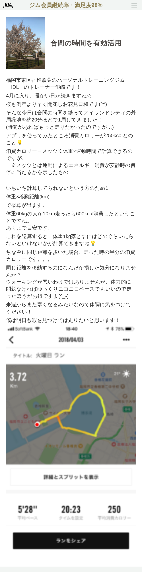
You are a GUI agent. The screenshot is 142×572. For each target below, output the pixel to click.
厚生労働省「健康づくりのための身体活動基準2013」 (73, 179)
